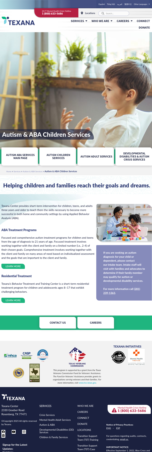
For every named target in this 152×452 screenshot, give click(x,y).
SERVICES (79, 21)
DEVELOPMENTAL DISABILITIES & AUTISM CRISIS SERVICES (134, 156)
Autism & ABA (47, 424)
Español (102, 4)
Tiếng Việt (111, 4)
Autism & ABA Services (32, 171)
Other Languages (142, 4)
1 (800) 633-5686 (52, 13)
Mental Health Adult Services (55, 419)
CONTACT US (58, 322)
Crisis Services (47, 415)
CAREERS (124, 21)
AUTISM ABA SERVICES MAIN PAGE (20, 156)
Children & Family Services (53, 437)
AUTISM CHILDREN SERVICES (58, 156)
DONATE (144, 27)
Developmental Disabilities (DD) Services (56, 431)
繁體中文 (128, 4)
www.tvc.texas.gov (87, 382)
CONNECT (143, 21)
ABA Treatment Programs (19, 230)
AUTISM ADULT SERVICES (96, 156)
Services (17, 171)
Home (8, 171)
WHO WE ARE (102, 21)
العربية (119, 4)
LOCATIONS (84, 429)
